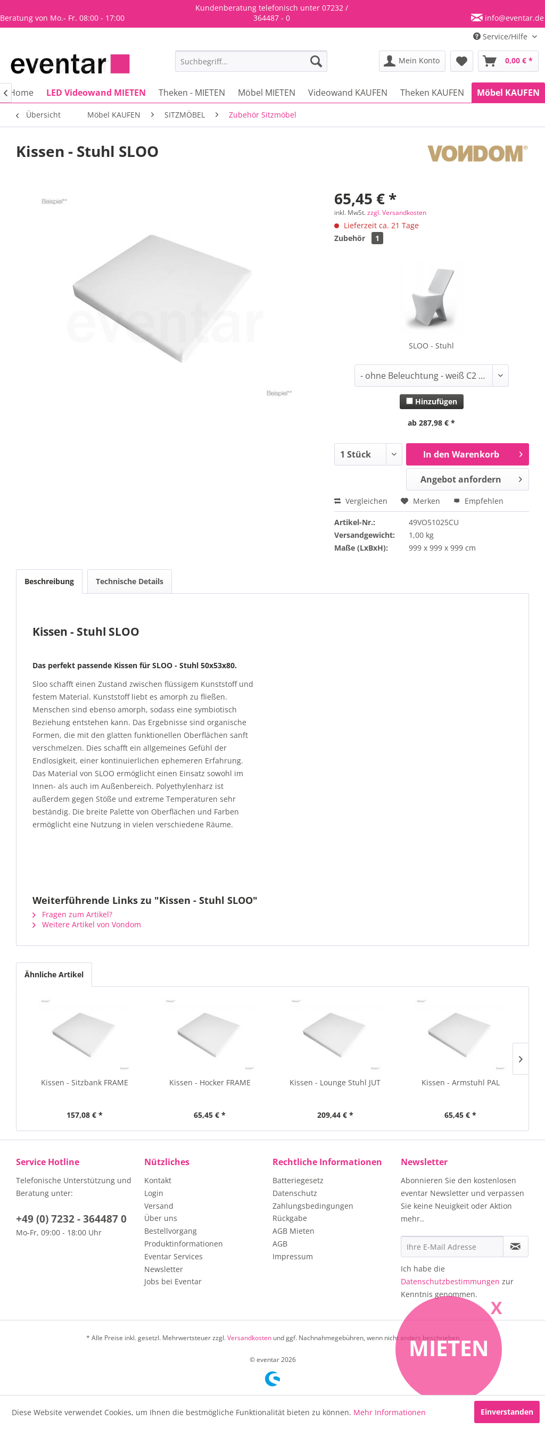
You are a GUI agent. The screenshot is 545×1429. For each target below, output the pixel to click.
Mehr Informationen (389, 1412)
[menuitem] (251, 61)
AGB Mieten (293, 1231)
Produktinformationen (183, 1244)
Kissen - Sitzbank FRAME (84, 1082)
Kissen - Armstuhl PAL (461, 1082)
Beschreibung (49, 581)
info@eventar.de (513, 18)
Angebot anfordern (471, 478)
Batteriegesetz (298, 1180)
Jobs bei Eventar (173, 1281)
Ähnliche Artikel (54, 974)
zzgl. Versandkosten (396, 212)
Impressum (292, 1256)
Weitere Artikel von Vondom (86, 924)
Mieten (449, 1347)
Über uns (160, 1218)
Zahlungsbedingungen (312, 1206)
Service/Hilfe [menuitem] (501, 36)
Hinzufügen (431, 401)
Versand (159, 1206)
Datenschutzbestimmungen (450, 1281)
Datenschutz (294, 1193)
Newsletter (163, 1269)
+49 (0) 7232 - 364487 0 (71, 1219)
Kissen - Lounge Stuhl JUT (335, 1082)
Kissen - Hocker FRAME (210, 1082)
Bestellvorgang (170, 1231)
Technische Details (129, 581)
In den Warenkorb (473, 453)
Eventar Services (173, 1256)
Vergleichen (360, 501)
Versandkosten (249, 1337)
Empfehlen (478, 501)
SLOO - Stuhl (431, 345)
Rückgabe (289, 1218)
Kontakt (157, 1180)
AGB (279, 1244)
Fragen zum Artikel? (72, 914)
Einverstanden (507, 1412)
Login (153, 1193)
